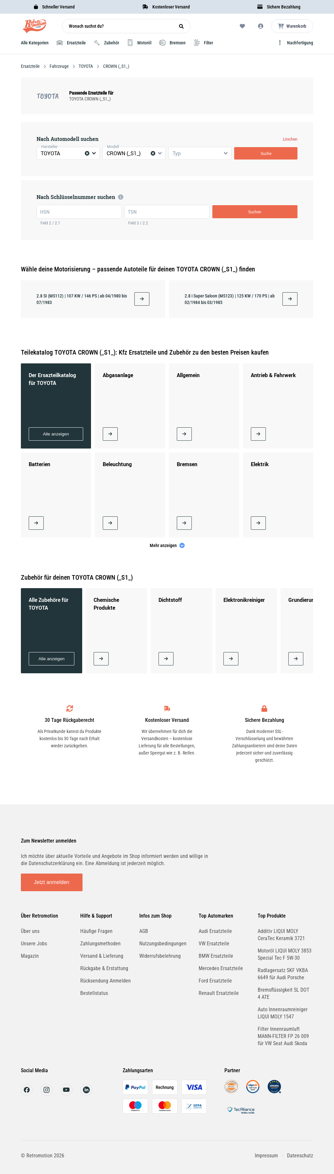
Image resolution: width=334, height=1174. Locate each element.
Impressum (266, 1155)
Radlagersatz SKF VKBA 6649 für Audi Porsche (283, 974)
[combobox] (68, 153)
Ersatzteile (31, 66)
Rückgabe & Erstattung (104, 968)
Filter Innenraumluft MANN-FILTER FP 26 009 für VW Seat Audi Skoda (283, 1036)
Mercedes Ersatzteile (221, 968)
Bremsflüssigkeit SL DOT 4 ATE (283, 993)
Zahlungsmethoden (100, 943)
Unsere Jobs (34, 943)
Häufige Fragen (96, 931)
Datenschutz (300, 1155)
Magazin (30, 956)
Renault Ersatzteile (219, 993)
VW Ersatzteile (214, 943)
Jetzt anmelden (51, 882)
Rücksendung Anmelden (105, 981)
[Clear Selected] (87, 153)
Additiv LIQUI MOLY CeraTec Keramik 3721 (281, 934)
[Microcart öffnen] (292, 26)
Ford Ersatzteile (215, 981)
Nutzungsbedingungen (163, 943)
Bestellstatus (94, 993)
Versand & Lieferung (101, 956)
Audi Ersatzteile (215, 931)
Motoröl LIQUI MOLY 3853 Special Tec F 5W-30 (284, 954)
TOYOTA (86, 66)
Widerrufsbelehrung (160, 956)
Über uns (30, 931)
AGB (143, 931)
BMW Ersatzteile (216, 956)
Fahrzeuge (59, 66)
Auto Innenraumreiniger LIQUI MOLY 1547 (283, 1013)
